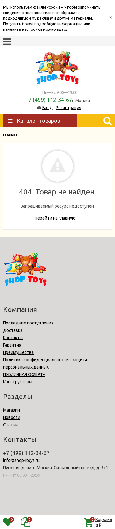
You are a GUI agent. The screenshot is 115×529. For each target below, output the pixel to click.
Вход (47, 107)
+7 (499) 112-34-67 (48, 100)
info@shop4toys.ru (21, 460)
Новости (11, 417)
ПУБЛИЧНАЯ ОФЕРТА (24, 374)
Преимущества (18, 352)
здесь (62, 29)
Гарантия (12, 345)
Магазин (11, 410)
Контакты (13, 337)
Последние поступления (28, 322)
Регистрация (68, 107)
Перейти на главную (55, 218)
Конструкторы (17, 381)
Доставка (12, 330)
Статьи (10, 424)
